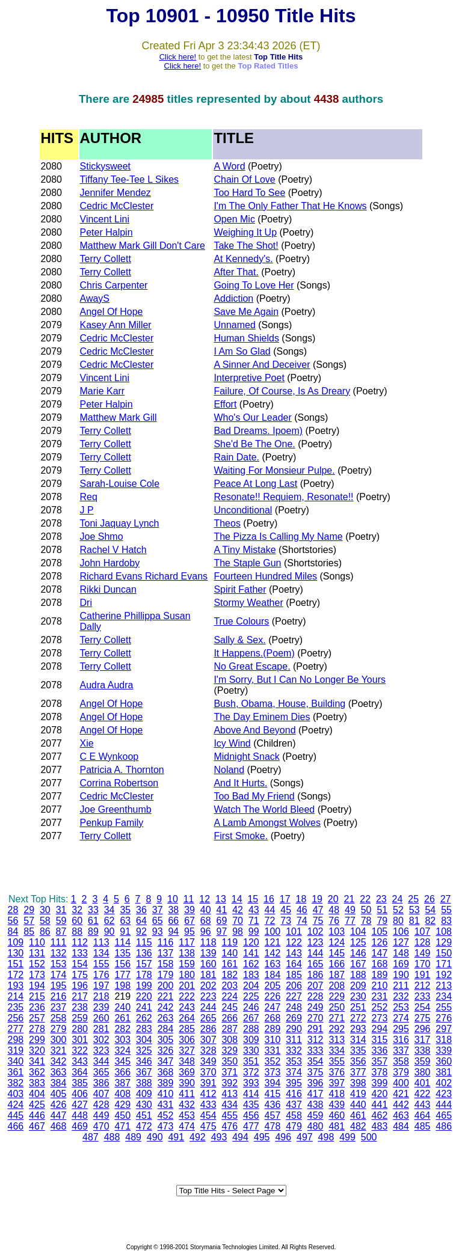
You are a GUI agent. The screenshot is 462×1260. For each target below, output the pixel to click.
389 (166, 1083)
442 (401, 1104)
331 (273, 1050)
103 (336, 931)
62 (109, 921)
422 (422, 1094)
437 (294, 1104)
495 (262, 1137)
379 (401, 1072)
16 (268, 899)
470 (101, 1126)
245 (229, 1007)
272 (358, 1018)
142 (273, 953)
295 (401, 1029)
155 (101, 964)
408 (122, 1094)
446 (37, 1115)
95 (189, 931)
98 (237, 931)
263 (166, 1018)
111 (59, 942)
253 (401, 1007)
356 (358, 1061)
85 (28, 931)
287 (229, 1029)
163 (273, 964)
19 (317, 899)
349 (208, 1061)
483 (380, 1126)
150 (444, 953)
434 (229, 1104)
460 (336, 1115)
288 (251, 1029)
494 (240, 1137)
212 (422, 985)
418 (336, 1094)
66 (173, 921)
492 (197, 1137)
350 (229, 1061)
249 (315, 1007)
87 (61, 931)
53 (414, 910)
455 (229, 1115)
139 (208, 953)
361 (15, 1072)
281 (101, 1029)
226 (273, 996)
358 (401, 1061)
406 (80, 1094)
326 (166, 1050)
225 (251, 996)
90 (109, 931)
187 (336, 975)
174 (59, 975)
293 (358, 1029)
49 (350, 910)
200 (166, 985)
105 (380, 931)
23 (381, 899)
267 (251, 1018)
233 (422, 996)
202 (208, 985)
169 (401, 964)
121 (273, 942)
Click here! (177, 56)
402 (444, 1083)
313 (336, 1040)
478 (273, 1126)
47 (318, 910)
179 (166, 975)
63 (125, 921)
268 (273, 1018)
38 (173, 910)
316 (401, 1040)
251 (358, 1007)
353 (294, 1061)
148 (401, 953)
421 (401, 1094)
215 (37, 996)
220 (144, 996)
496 (283, 1137)
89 (93, 931)
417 (315, 1094)
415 (273, 1094)
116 (166, 942)
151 (15, 964)
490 (155, 1137)
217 (80, 996)
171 (444, 964)
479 (294, 1126)
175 (80, 975)
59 (61, 921)
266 (229, 1018)
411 (187, 1094)
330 (251, 1050)
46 (302, 910)
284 (166, 1029)
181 (208, 975)
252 (380, 1007)
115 (144, 942)
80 (398, 921)
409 (144, 1094)
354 (315, 1061)
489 (133, 1137)
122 (294, 942)
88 (77, 931)
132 (59, 953)
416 (294, 1094)
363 (59, 1072)
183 (251, 975)
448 (80, 1115)
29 (28, 910)
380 (422, 1072)
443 (422, 1104)
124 (336, 942)
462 (380, 1115)
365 (101, 1072)
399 (380, 1083)
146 (358, 953)
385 (80, 1083)
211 (401, 985)
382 (15, 1083)
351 (251, 1061)
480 (315, 1126)
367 (144, 1072)
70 (237, 921)
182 (229, 975)
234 (444, 996)
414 (251, 1094)
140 (229, 953)
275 (422, 1018)
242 (166, 1007)
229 (336, 996)
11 (188, 899)
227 (294, 996)
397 (336, 1083)
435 (251, 1104)
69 (222, 921)
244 (208, 1007)
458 (294, 1115)
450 (122, 1115)
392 (229, 1083)
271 (336, 1018)
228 (315, 996)
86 (45, 931)
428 (101, 1104)
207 (315, 985)
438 (315, 1104)
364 (80, 1072)
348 (187, 1061)
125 (358, 942)
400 (401, 1083)
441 (380, 1104)
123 (315, 942)
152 (37, 964)
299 (37, 1040)
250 (336, 1007)
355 (336, 1061)
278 (37, 1029)
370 (208, 1072)
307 (208, 1040)
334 (336, 1050)
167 (358, 964)
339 (444, 1050)
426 (59, 1104)
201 (187, 985)
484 (401, 1126)
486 (444, 1126)
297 (444, 1029)
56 (13, 921)
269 (294, 1018)
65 (157, 921)
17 (285, 899)
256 (15, 1018)
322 (80, 1050)
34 (109, 910)
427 (80, 1104)
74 (302, 921)
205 (273, 985)
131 (37, 953)
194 (37, 985)
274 (401, 1018)
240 (122, 1007)
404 (37, 1094)
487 (90, 1137)
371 (229, 1072)
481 (336, 1126)
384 (59, 1083)
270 (315, 1018)
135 (122, 953)
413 (229, 1094)
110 (37, 942)
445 (15, 1115)
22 (365, 899)
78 (366, 921)
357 (380, 1061)
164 (294, 964)
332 (294, 1050)
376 (336, 1072)
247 (273, 1007)
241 (144, 1007)
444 (444, 1104)
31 (61, 910)
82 (430, 921)
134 (101, 953)
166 (336, 964)
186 (315, 975)
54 (430, 910)
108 (444, 931)
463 (401, 1115)
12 (204, 899)
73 (285, 921)
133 (80, 953)
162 (251, 964)
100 (273, 931)
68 (205, 921)
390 (187, 1083)
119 (229, 942)
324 (122, 1050)
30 (45, 910)
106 (401, 931)
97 (221, 931)
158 (166, 964)
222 (187, 996)
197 (101, 985)
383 (37, 1083)
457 (273, 1115)
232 (401, 996)
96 (205, 931)
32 (77, 910)
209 (358, 985)
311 (294, 1040)
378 (380, 1072)
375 (315, 1072)
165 (315, 964)
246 (251, 1007)
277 (15, 1029)
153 (59, 964)
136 (144, 953)
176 (101, 975)
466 (15, 1126)
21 (349, 899)
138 (187, 953)
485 (422, 1126)
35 (125, 910)
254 (422, 1007)
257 (37, 1018)
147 (380, 953)
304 (144, 1040)
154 (80, 964)
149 (422, 953)
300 (59, 1040)
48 (333, 910)
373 (273, 1072)
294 (380, 1029)
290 (294, 1029)
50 (366, 910)
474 (187, 1126)
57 (28, 921)
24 (397, 899)
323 (101, 1050)
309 (251, 1040)
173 (37, 975)
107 (422, 931)
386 (101, 1083)
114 (122, 942)
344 (101, 1061)
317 (422, 1040)
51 (382, 910)
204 (251, 985)
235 (15, 1007)
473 (166, 1126)
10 (172, 899)
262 (144, 1018)
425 (37, 1104)
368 (166, 1072)
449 (101, 1115)
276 (444, 1018)
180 (187, 975)
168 (380, 964)
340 (15, 1061)
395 (294, 1083)
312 (315, 1040)
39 (189, 910)
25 (413, 899)
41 (222, 910)
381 (444, 1072)
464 (422, 1115)
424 (15, 1104)
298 (15, 1040)
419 (358, 1094)
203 (229, 985)
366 (122, 1072)
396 (315, 1083)
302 (101, 1040)
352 (273, 1061)
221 (166, 996)
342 (59, 1061)
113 (101, 942)
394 (273, 1083)
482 (358, 1126)
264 (187, 1018)
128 (422, 942)
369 (187, 1072)
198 (122, 985)
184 (273, 975)
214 (15, 996)
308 (229, 1040)
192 (444, 975)
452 (166, 1115)
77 (350, 921)
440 (358, 1104)
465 (444, 1115)
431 (166, 1104)
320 (37, 1050)
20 (333, 899)
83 (446, 921)
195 (59, 985)
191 (422, 975)
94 (173, 931)
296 (422, 1029)
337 (401, 1050)
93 (157, 931)
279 (59, 1029)
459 (315, 1115)
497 (305, 1137)
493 (219, 1137)
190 (401, 975)
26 (429, 899)
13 (220, 899)
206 (294, 985)
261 (122, 1018)
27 (445, 899)
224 (229, 996)
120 (251, 942)
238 (80, 1007)
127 (401, 942)
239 (101, 1007)
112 (80, 942)
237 (59, 1007)
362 (37, 1072)
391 (208, 1083)
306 (187, 1040)
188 (358, 975)
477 (251, 1126)
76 (333, 921)
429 (122, 1104)
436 (273, 1104)
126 (380, 942)
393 (251, 1083)
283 (144, 1029)
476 (229, 1126)
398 (358, 1083)
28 (13, 910)
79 (382, 921)
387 (122, 1083)
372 (251, 1072)
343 (80, 1061)
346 (144, 1061)
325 (144, 1050)
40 (205, 910)
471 (122, 1126)
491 (176, 1137)
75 (318, 921)
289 (273, 1029)
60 (77, 921)
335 (358, 1050)
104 (358, 931)
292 (336, 1029)
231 (380, 996)
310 (273, 1040)
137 (166, 953)
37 (157, 910)
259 (80, 1018)
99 (253, 931)
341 (37, 1061)
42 (237, 910)
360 (444, 1061)
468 (59, 1126)
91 (125, 931)
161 (229, 964)
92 (141, 931)
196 (80, 985)
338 (422, 1050)
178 (144, 975)
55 (446, 910)
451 (144, 1115)
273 (380, 1018)
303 (122, 1040)
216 (59, 996)
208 (336, 985)
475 (208, 1126)
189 (380, 975)
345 (122, 1061)
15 (252, 899)
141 (251, 953)
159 (187, 964)
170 (422, 964)
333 (315, 1050)
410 (166, 1094)
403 (15, 1094)
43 (253, 910)
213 (444, 985)
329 (229, 1050)
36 (141, 910)
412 (208, 1094)
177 (122, 975)
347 (166, 1061)
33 (93, 910)
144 (315, 953)
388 (144, 1083)
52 (398, 910)
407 (101, 1094)
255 (444, 1007)
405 (59, 1094)
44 (270, 910)
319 (15, 1050)
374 (294, 1072)
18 (300, 899)
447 (59, 1115)
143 (294, 953)
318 (444, 1040)
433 (208, 1104)
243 (187, 1007)
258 (59, 1018)
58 (45, 921)
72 (270, 921)
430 (144, 1104)
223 (208, 996)
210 (380, 985)
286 (208, 1029)
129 (444, 942)
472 (144, 1126)
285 (187, 1029)
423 (444, 1094)
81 (414, 921)
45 (285, 910)
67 (189, 921)
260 (101, 1018)
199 (144, 985)
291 (315, 1029)
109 (15, 942)
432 (187, 1104)
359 (422, 1061)
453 (187, 1115)
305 (166, 1040)
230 (358, 996)
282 (122, 1029)
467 (37, 1126)
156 (122, 964)
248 (294, 1007)
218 (101, 996)
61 (93, 921)
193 (15, 985)
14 (237, 899)
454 (208, 1115)
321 (59, 1050)
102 (315, 931)
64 (141, 921)
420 (380, 1094)
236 (37, 1007)
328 (208, 1050)
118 (208, 942)
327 (187, 1050)
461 (358, 1115)
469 (80, 1126)
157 (144, 964)
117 (187, 942)
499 (347, 1137)
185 (294, 975)
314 (358, 1040)
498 (326, 1137)
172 (15, 975)
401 (422, 1083)
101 (294, 931)
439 (336, 1104)
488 (112, 1137)
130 (15, 953)
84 (13, 931)
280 (80, 1029)
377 (358, 1072)
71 (253, 921)
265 (208, 1018)
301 (80, 1040)
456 (251, 1115)
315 (380, 1040)
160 (208, 964)
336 (380, 1050)
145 (336, 953)
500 (369, 1137)
